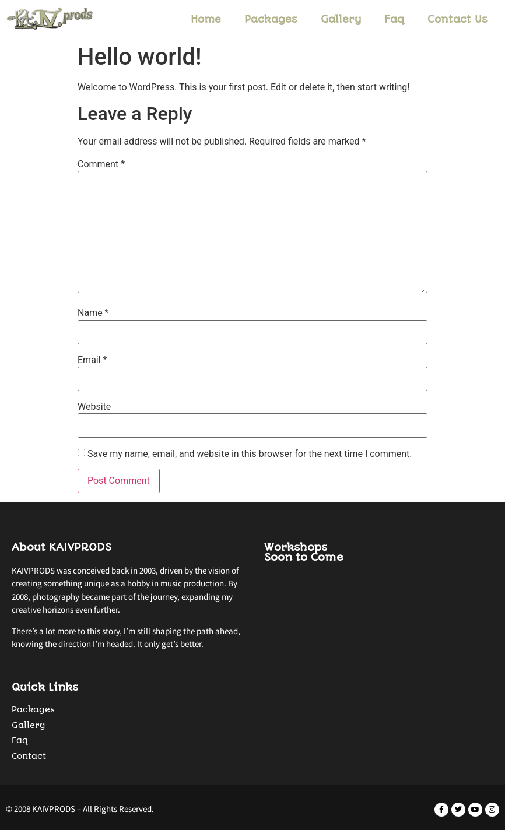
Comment (101, 164)
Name (93, 313)
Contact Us (457, 19)
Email (92, 360)
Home (206, 19)
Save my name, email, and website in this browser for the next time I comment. (249, 454)
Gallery (341, 19)
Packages (270, 19)
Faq (394, 19)
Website (94, 407)
